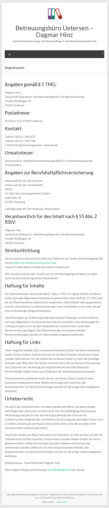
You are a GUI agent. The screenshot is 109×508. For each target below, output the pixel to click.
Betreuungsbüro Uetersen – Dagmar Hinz (54, 31)
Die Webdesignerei (59, 469)
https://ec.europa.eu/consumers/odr (34, 262)
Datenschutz (48, 502)
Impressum (61, 502)
